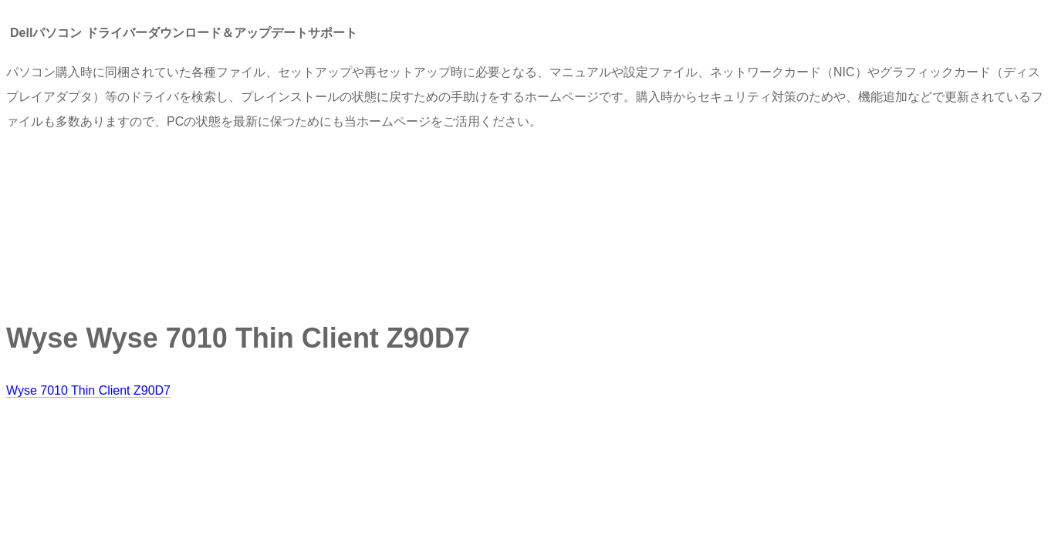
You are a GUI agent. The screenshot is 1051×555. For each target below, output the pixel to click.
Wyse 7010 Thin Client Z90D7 (88, 390)
